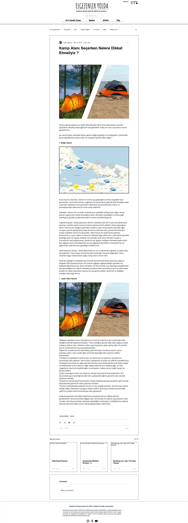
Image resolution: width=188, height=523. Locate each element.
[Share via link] (74, 422)
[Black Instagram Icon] (132, 3)
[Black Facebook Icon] (134, 3)
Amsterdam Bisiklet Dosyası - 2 (90, 462)
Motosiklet (67, 29)
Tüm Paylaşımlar (55, 29)
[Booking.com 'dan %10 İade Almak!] (124, 450)
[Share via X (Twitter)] (65, 422)
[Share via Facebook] (60, 422)
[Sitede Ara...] (93, 16)
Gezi (75, 29)
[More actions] (128, 42)
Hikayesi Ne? (114, 29)
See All (136, 439)
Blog (104, 29)
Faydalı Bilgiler (85, 29)
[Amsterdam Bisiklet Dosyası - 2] (94, 450)
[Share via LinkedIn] (69, 422)
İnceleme (96, 29)
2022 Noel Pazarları (60, 461)
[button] (92, 21)
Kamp (72, 416)
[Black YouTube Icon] (137, 3)
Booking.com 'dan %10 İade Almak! (124, 462)
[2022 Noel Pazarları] (63, 450)
